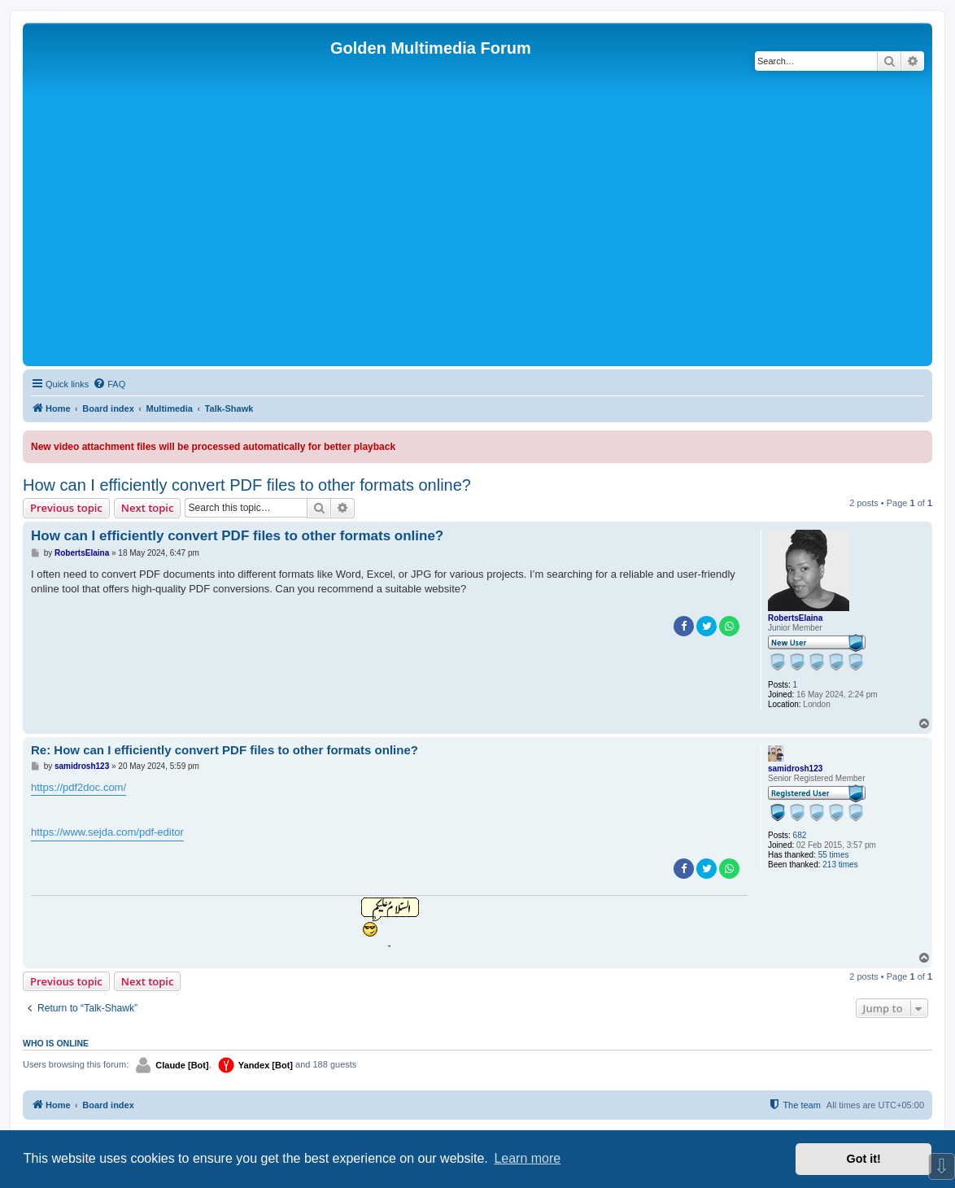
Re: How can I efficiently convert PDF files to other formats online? (224, 750)
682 (800, 835)
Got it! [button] (864, 1158)
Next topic (147, 507)
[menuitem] (109, 384)
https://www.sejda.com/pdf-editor (107, 832)
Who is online (56, 1043)
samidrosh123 (795, 768)
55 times (833, 854)
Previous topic (66, 507)
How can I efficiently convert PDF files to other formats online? (247, 485)
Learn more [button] (527, 1158)
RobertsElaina (795, 618)
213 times (839, 864)
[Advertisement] (477, 240)
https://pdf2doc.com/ (78, 787)
